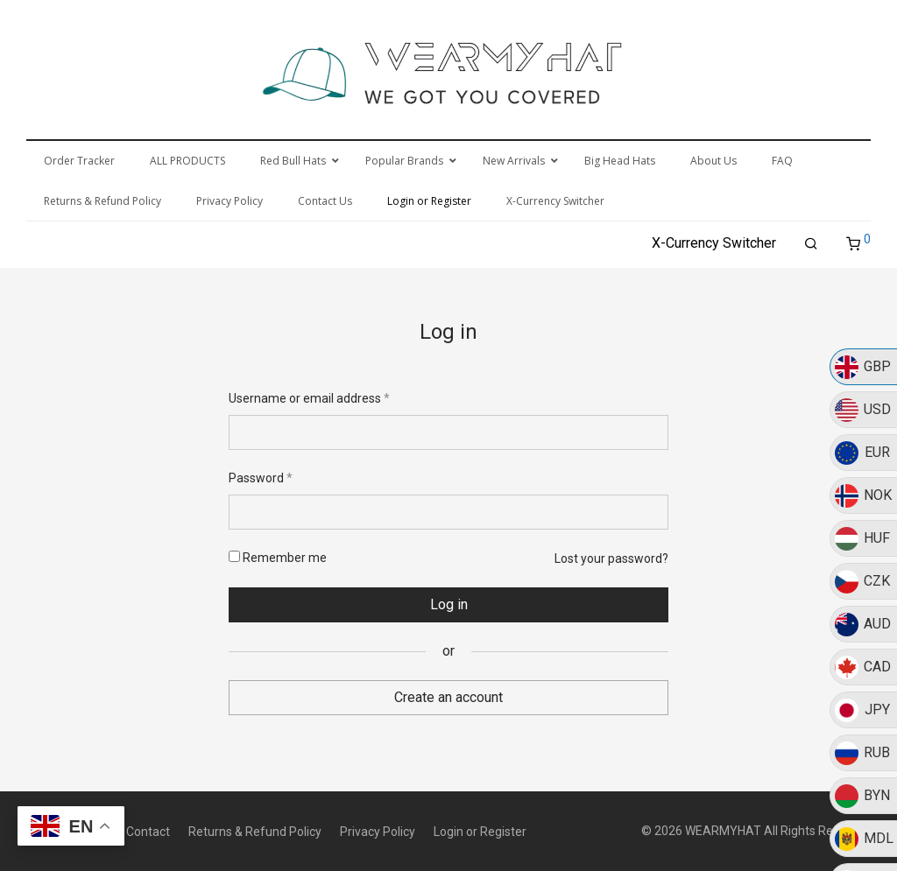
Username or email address (309, 398)
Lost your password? (611, 558)
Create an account (448, 697)
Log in (449, 604)
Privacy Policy (377, 832)
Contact (148, 832)
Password (261, 478)
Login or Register (480, 832)
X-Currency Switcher (714, 243)
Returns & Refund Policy (254, 832)
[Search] (811, 244)
